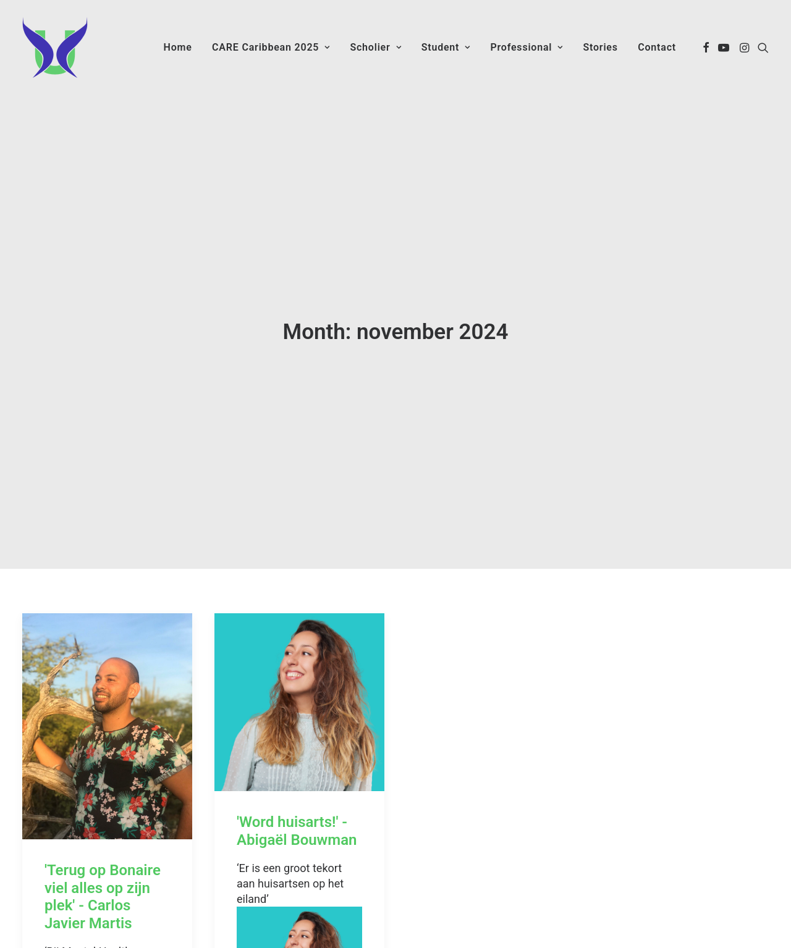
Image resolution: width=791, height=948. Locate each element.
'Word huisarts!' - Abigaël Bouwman (297, 781)
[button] (706, 47)
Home (178, 47)
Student (445, 47)
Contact (657, 47)
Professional (526, 47)
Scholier (375, 47)
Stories (600, 47)
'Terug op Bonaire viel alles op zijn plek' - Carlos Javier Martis (102, 847)
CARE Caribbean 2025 (271, 47)
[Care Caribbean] (55, 47)
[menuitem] (178, 47)
